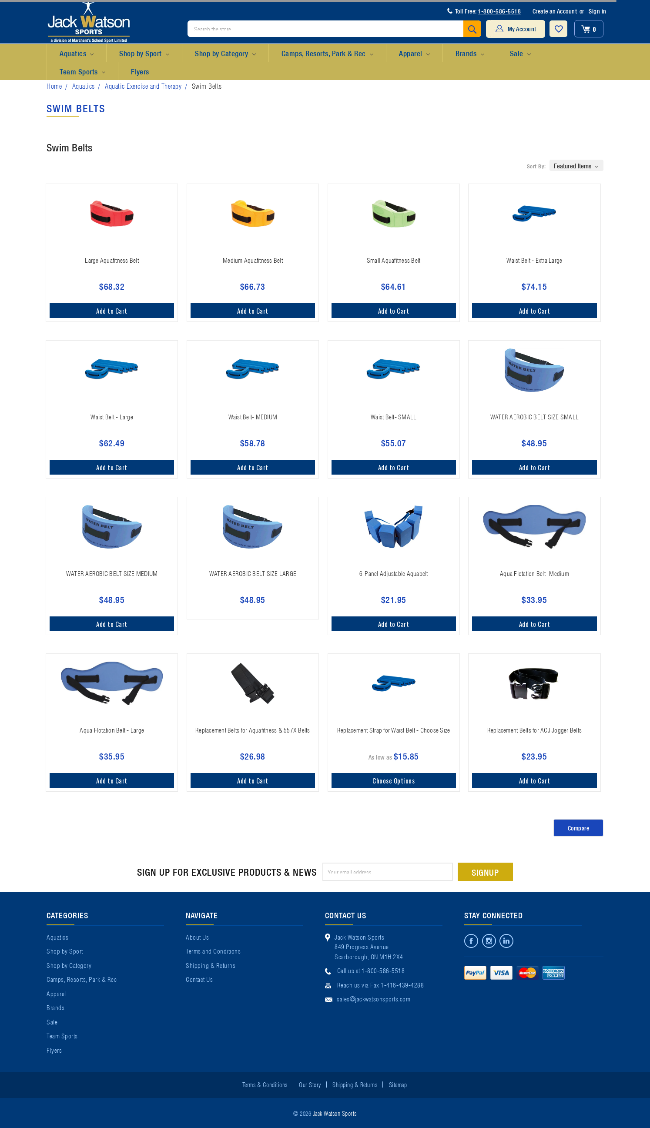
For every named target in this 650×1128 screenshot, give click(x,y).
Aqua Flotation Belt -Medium (534, 573)
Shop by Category (225, 53)
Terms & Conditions (265, 1084)
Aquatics (77, 53)
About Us (197, 936)
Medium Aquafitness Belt (253, 259)
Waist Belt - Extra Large (534, 259)
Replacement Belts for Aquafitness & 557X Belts (252, 729)
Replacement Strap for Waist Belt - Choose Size (393, 729)
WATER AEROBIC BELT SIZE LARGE (252, 573)
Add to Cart (111, 310)
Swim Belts (207, 85)
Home (54, 85)
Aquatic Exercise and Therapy (143, 85)
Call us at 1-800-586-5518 (371, 970)
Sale (520, 53)
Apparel (414, 53)
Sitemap (398, 1084)
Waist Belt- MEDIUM (253, 416)
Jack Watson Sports (335, 1113)
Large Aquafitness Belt (112, 259)
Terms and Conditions (213, 950)
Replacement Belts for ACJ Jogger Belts (534, 729)
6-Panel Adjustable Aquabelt (393, 573)
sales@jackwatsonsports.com (373, 998)
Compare (579, 828)
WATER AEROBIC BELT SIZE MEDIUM (112, 573)
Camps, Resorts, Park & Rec (327, 53)
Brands (470, 53)
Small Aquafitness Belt (394, 259)
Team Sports (82, 71)
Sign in (597, 11)
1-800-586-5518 (499, 11)
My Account (522, 28)
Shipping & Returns (210, 965)
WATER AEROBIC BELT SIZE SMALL (534, 416)
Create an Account (555, 11)
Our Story (310, 1084)
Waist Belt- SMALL (393, 416)
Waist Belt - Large (111, 416)
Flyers (140, 71)
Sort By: (536, 165)
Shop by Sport (144, 53)
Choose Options (393, 780)
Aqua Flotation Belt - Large (112, 729)
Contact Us (199, 979)
